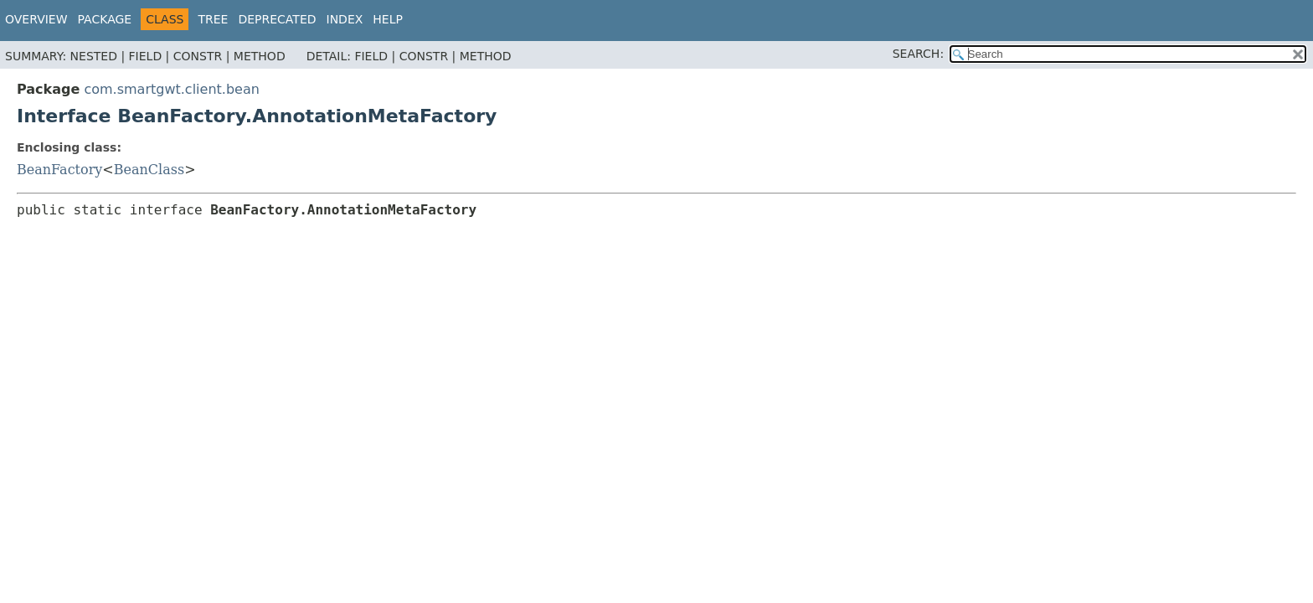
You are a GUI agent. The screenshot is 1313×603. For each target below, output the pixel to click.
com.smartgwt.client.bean (171, 89)
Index (345, 19)
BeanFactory (59, 170)
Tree (213, 19)
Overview (36, 19)
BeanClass (149, 170)
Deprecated (277, 19)
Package (105, 19)
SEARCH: (918, 53)
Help (388, 19)
